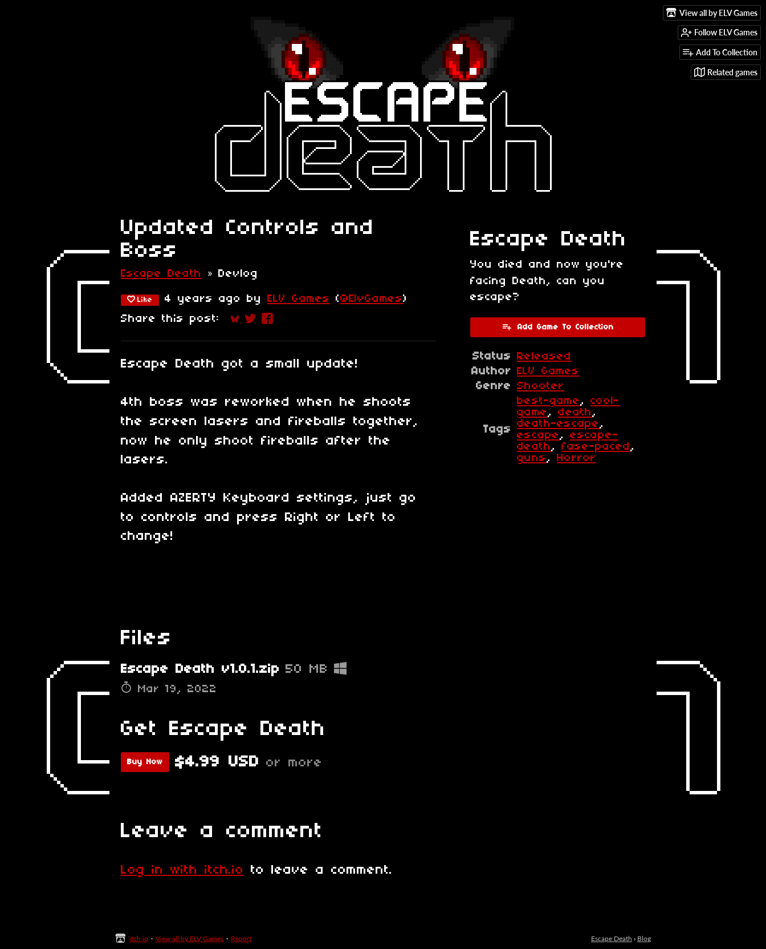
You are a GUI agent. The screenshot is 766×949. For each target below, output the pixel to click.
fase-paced (595, 447)
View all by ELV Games (189, 938)
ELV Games (298, 299)
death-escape (558, 424)
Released (544, 356)
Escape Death (161, 274)
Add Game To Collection (558, 326)
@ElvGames (371, 299)
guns (532, 458)
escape (538, 435)
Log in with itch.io (182, 870)
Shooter (540, 386)
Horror (576, 458)
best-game (548, 401)
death (575, 412)
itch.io (138, 938)
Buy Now (145, 762)
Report (241, 938)
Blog (644, 938)
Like (140, 299)
